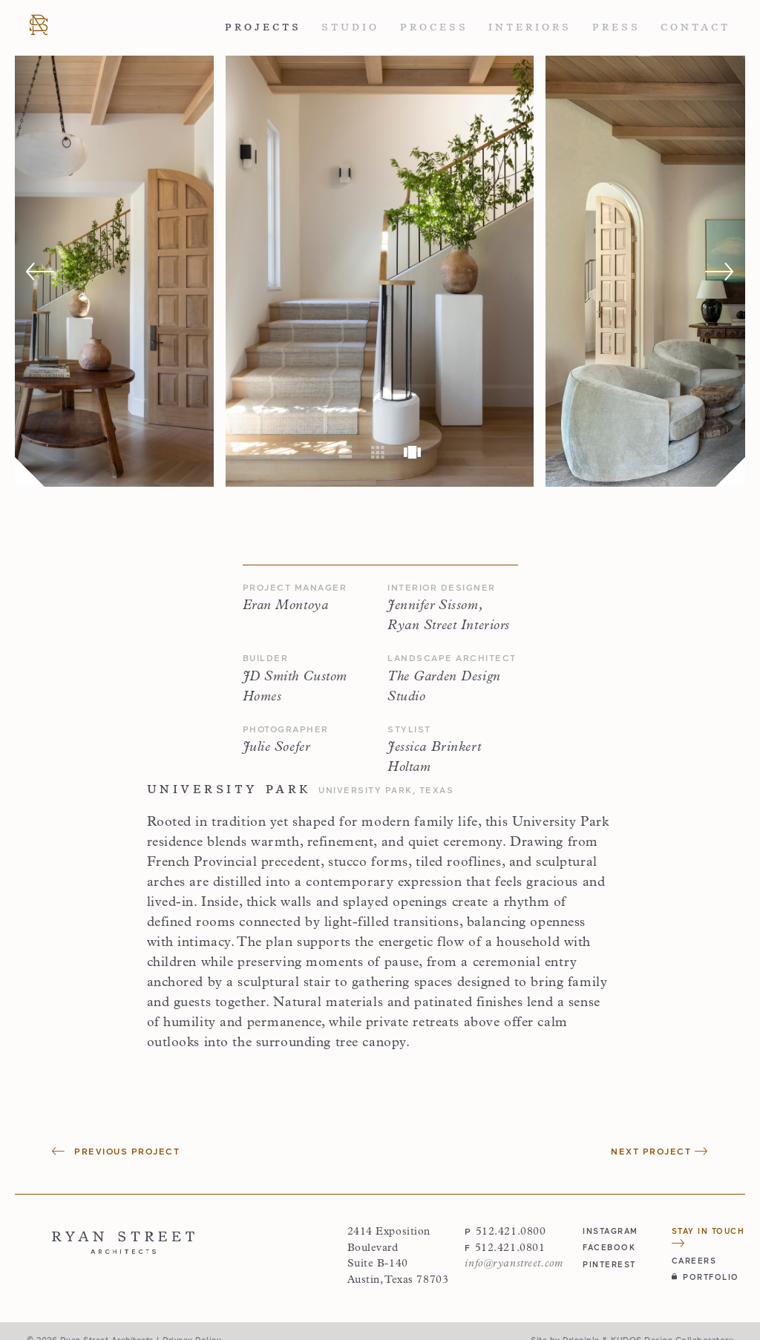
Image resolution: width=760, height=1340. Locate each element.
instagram (610, 1230)
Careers (694, 1260)
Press (616, 27)
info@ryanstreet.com (514, 1264)
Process (434, 27)
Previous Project (116, 1151)
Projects (263, 27)
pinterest (609, 1264)
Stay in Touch (708, 1236)
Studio (350, 27)
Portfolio (705, 1276)
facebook (609, 1247)
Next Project (659, 1151)
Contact (695, 27)
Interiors (529, 27)
